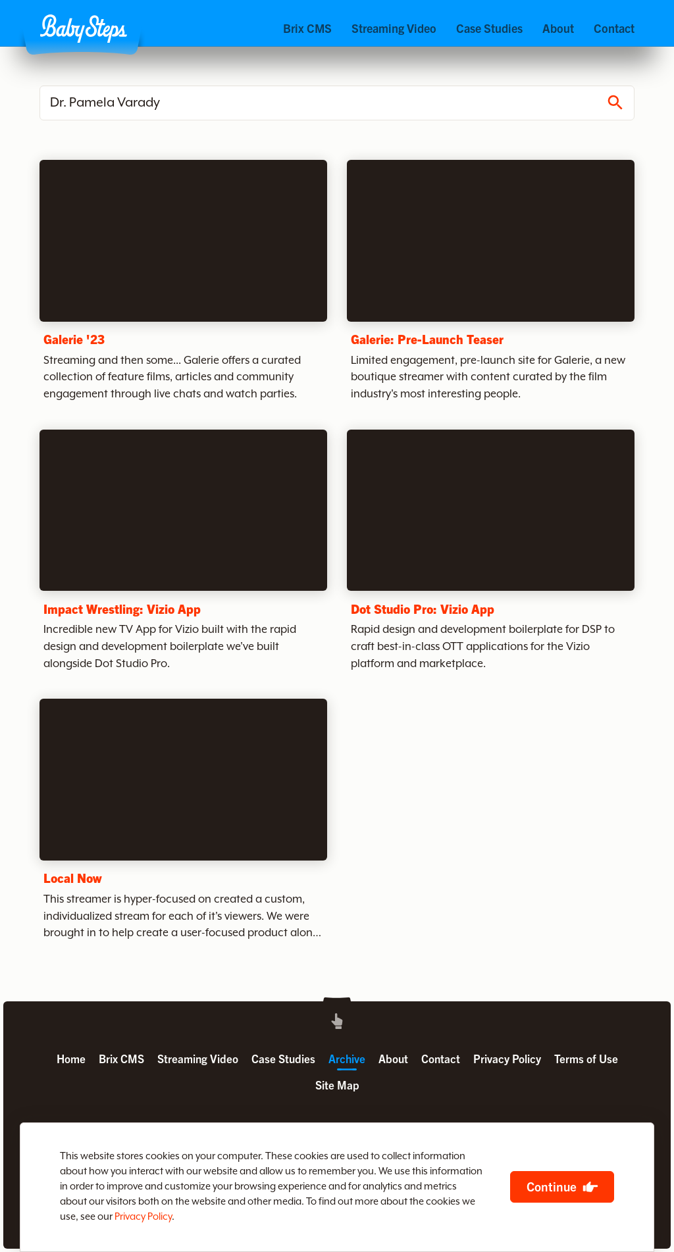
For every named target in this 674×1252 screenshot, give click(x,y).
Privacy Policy (143, 1216)
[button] (83, 28)
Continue (552, 1186)
